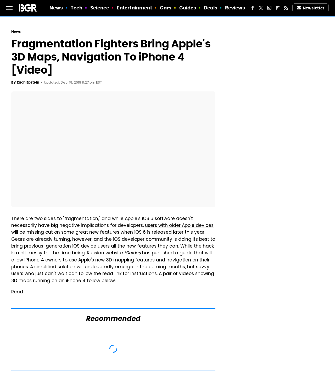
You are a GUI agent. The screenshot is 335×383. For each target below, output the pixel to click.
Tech (76, 8)
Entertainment (134, 8)
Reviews (235, 8)
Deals (210, 8)
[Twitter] (261, 8)
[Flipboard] (278, 8)
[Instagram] (269, 8)
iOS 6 (140, 232)
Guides (187, 8)
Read (17, 292)
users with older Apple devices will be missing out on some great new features (112, 229)
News (56, 8)
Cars (165, 8)
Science (99, 8)
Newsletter (311, 8)
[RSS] (286, 8)
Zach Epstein (28, 82)
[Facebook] (252, 8)
